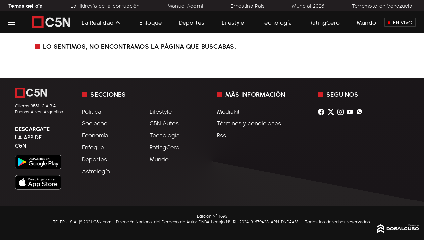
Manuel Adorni (185, 5)
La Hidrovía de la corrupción (105, 5)
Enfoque (150, 22)
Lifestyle (233, 22)
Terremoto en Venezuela (382, 5)
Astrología (96, 171)
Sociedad (95, 123)
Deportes (191, 22)
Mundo (366, 22)
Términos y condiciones (249, 123)
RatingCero (324, 22)
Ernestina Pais (248, 5)
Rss (221, 135)
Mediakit (228, 111)
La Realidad (98, 22)
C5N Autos (164, 123)
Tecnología (276, 22)
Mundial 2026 (308, 5)
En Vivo (400, 22)
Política (91, 111)
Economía (95, 135)
